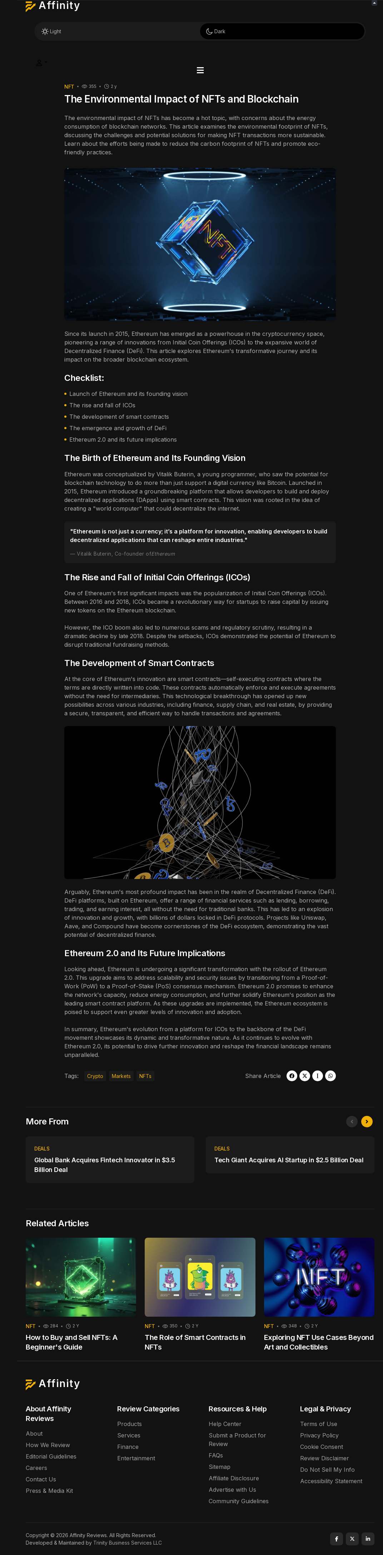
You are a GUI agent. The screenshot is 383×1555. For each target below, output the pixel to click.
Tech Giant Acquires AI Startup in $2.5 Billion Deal (289, 1160)
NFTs (145, 1076)
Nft (69, 87)
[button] (200, 70)
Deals (42, 1149)
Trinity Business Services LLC (127, 1543)
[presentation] (352, 1121)
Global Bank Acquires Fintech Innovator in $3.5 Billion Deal (104, 1164)
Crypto (95, 1076)
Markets (121, 1076)
